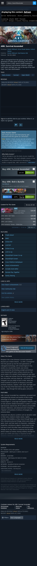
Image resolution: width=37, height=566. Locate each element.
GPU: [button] (26, 528)
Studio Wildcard (12, 50)
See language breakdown (4, 508)
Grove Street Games (24, 50)
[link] (19, 198)
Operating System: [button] (8, 528)
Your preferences (30, 508)
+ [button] (32, 76)
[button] (18, 85)
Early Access (6, 76)
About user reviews (19, 508)
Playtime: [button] (5, 525)
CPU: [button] (19, 528)
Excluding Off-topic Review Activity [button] (13, 522)
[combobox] (20, 3)
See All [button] (30, 228)
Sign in (3, 120)
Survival (16, 76)
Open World (25, 76)
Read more (31, 164)
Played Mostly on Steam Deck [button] (21, 525)
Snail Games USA (23, 54)
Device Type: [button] (6, 531)
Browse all (30, 206)
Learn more (21, 148)
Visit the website (7, 294)
